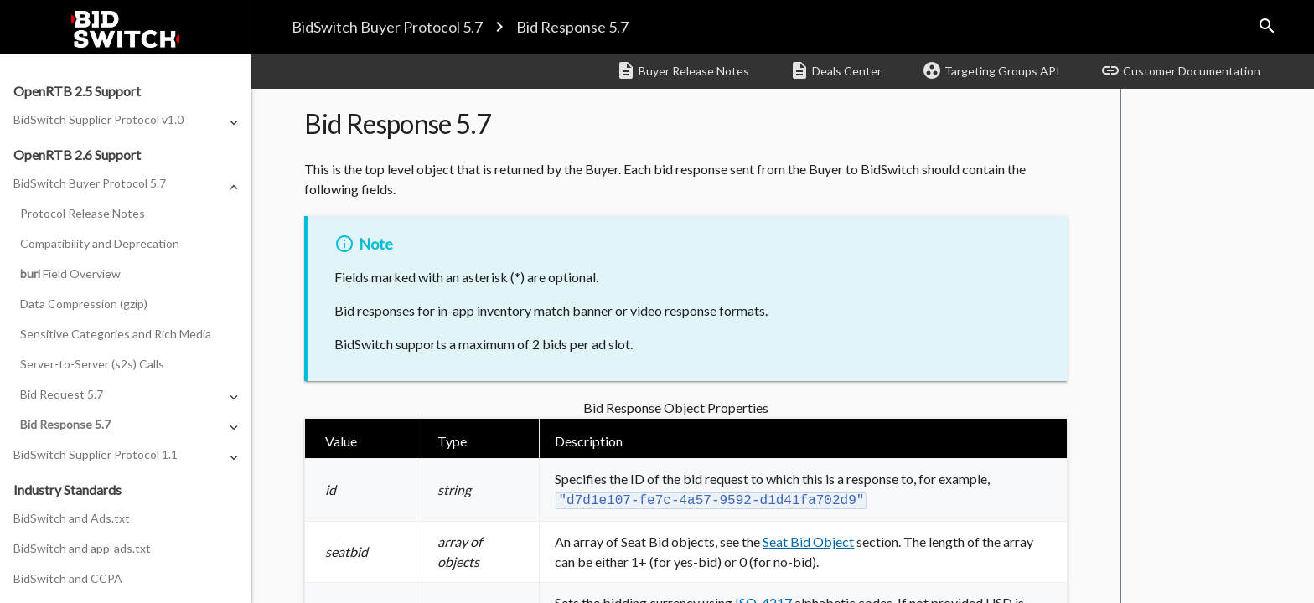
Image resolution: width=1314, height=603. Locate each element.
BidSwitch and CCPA (67, 578)
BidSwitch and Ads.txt (71, 518)
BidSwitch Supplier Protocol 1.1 (95, 454)
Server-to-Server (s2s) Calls (92, 364)
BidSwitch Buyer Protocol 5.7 (387, 27)
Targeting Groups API (991, 70)
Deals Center (835, 70)
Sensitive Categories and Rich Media (115, 334)
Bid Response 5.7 (572, 27)
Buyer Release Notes (682, 70)
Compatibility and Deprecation (99, 243)
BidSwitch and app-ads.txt (82, 548)
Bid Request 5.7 (61, 394)
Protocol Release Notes (82, 213)
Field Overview (70, 273)
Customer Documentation (1180, 70)
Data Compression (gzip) (83, 303)
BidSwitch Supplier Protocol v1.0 (98, 119)
